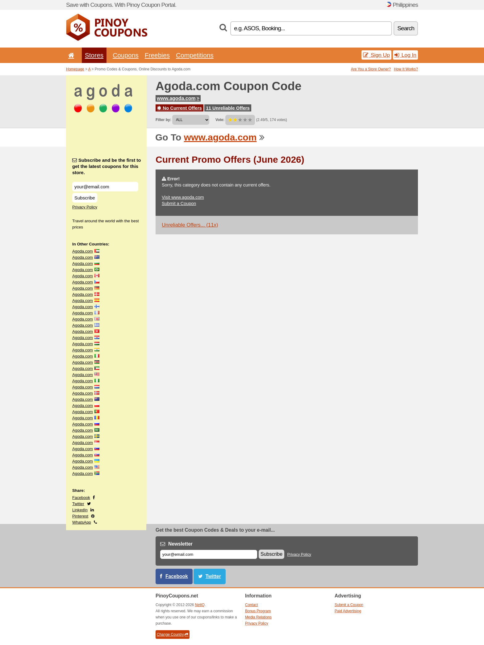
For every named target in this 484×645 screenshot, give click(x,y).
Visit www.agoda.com (183, 197)
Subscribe (84, 197)
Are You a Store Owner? (371, 69)
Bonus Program (258, 611)
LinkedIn (80, 510)
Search (405, 28)
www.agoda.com (178, 98)
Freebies (157, 55)
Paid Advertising (348, 611)
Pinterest (80, 516)
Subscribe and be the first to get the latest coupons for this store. (106, 166)
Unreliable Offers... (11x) (190, 225)
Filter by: (163, 120)
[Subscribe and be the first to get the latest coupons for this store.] (105, 186)
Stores (94, 55)
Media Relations (258, 617)
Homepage (75, 69)
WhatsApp (81, 522)
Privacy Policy (84, 207)
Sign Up (376, 55)
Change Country (172, 634)
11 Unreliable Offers (228, 108)
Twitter (78, 503)
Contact (251, 605)
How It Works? (406, 69)
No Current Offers (179, 108)
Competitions (195, 55)
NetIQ (200, 605)
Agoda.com (82, 251)
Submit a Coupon (179, 203)
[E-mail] (208, 554)
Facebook (81, 497)
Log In (405, 55)
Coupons (126, 55)
